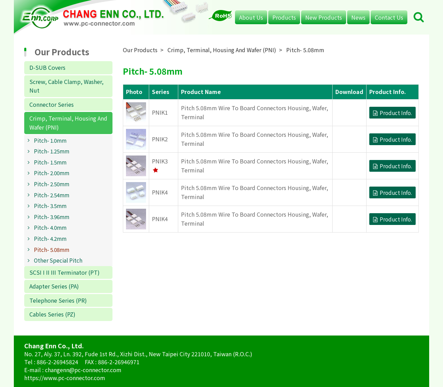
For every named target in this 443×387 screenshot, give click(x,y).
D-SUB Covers (47, 67)
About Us (251, 17)
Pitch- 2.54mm (51, 195)
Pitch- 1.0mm (50, 140)
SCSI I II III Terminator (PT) (64, 272)
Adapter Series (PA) (54, 286)
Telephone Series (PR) (58, 300)
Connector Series (51, 104)
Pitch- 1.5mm (50, 162)
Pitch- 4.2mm (50, 238)
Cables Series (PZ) (52, 314)
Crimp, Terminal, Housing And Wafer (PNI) (68, 122)
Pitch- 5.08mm (51, 249)
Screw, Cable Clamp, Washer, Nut (66, 86)
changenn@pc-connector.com (83, 370)
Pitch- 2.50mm (51, 184)
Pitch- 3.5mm (50, 205)
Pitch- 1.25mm (51, 151)
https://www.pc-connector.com (64, 378)
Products (284, 17)
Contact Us (389, 17)
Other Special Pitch (58, 260)
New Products (323, 17)
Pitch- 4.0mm (50, 227)
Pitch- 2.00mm (51, 173)
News (358, 17)
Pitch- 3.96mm (51, 216)
